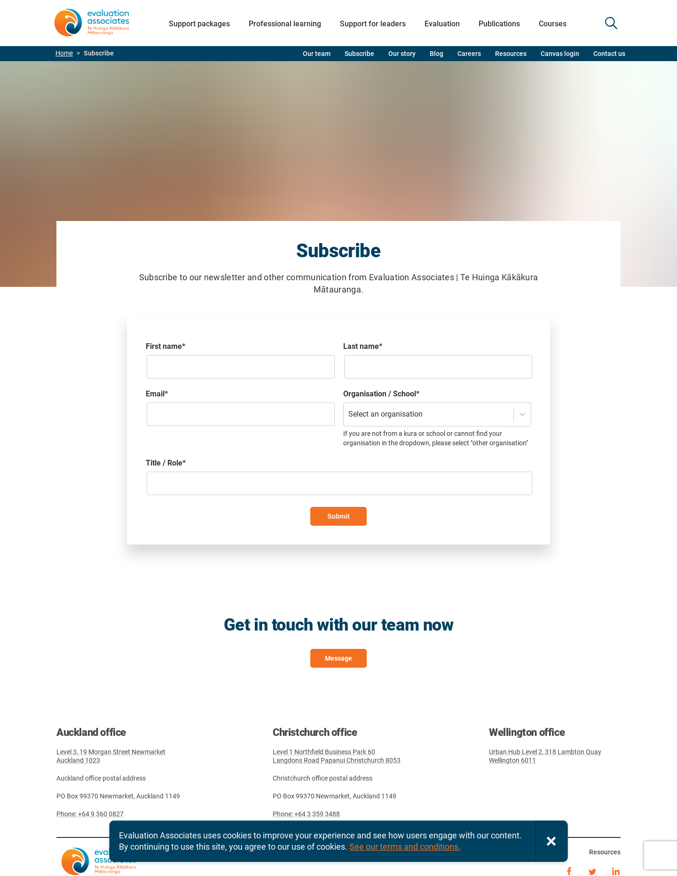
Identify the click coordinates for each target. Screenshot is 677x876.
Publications (499, 23)
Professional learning (285, 23)
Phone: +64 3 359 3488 (306, 814)
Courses (553, 23)
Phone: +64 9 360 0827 (90, 814)
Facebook (569, 870)
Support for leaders (373, 23)
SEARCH (611, 23)
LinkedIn (616, 870)
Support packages (199, 23)
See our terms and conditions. (405, 847)
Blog (436, 53)
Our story (402, 53)
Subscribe (359, 53)
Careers (469, 53)
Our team (317, 53)
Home (64, 53)
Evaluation (442, 23)
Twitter (592, 870)
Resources (511, 53)
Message (338, 658)
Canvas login (560, 53)
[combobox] (349, 414)
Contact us (609, 53)
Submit (338, 516)
